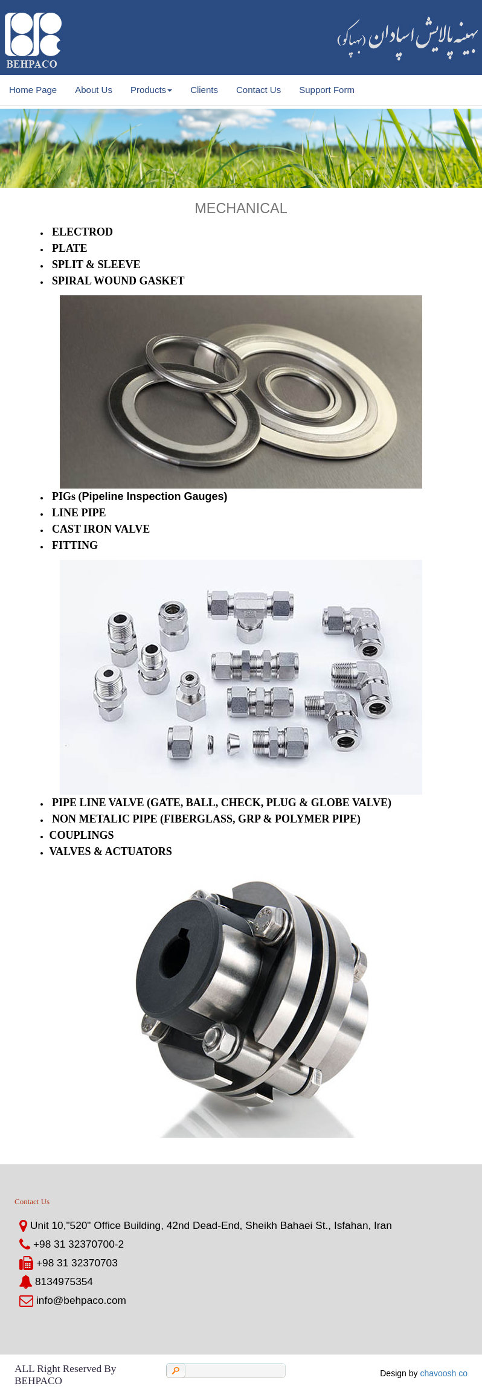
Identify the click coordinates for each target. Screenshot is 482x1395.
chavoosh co (444, 1373)
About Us (93, 90)
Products (151, 90)
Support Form (327, 90)
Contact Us (258, 90)
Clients (204, 90)
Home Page (33, 90)
